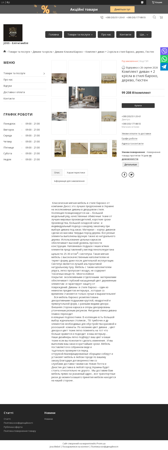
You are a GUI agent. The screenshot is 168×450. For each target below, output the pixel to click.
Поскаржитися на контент (75, 446)
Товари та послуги (78, 34)
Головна (54, 34)
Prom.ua (101, 443)
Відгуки (7, 85)
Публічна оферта (13, 426)
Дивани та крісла (42, 51)
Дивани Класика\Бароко (69, 51)
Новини (48, 418)
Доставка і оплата (14, 92)
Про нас (106, 34)
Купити (138, 105)
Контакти (125, 34)
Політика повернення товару (20, 430)
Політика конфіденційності (18, 422)
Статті (7, 418)
